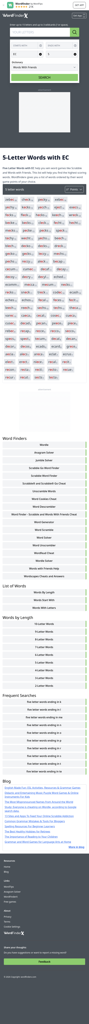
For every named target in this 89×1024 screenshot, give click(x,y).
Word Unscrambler (44, 545)
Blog (6, 871)
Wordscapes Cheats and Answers (44, 576)
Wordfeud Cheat (44, 553)
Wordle (44, 445)
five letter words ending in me (44, 717)
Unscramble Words (44, 491)
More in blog (76, 847)
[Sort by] (74, 189)
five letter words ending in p (44, 740)
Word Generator (44, 522)
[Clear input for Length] (75, 54)
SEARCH (44, 77)
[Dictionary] (44, 67)
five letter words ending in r (44, 748)
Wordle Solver (44, 561)
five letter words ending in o (44, 733)
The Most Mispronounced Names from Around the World (39, 802)
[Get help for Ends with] (75, 45)
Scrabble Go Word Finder (44, 468)
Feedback (44, 961)
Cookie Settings (12, 926)
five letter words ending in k (44, 702)
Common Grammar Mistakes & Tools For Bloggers (35, 821)
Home (7, 866)
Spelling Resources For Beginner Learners (30, 826)
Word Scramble (44, 530)
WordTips (9, 886)
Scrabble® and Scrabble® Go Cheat (44, 483)
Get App (79, 16)
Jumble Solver (44, 460)
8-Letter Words (44, 639)
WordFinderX (10, 896)
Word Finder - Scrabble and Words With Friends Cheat (44, 514)
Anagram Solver (44, 452)
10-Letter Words (44, 624)
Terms (7, 921)
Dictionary (17, 62)
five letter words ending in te (44, 771)
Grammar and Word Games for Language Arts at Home (38, 842)
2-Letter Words (44, 686)
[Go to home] (15, 15)
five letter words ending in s (44, 756)
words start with (44, 600)
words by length (44, 592)
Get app (79, 5)
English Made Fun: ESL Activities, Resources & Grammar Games (43, 788)
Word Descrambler (44, 506)
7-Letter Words (44, 647)
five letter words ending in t (44, 764)
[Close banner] (3, 5)
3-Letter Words (44, 678)
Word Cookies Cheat (44, 499)
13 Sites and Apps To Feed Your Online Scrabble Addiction (39, 816)
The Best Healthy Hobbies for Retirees (27, 831)
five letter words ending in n (44, 725)
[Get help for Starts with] (40, 45)
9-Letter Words (44, 631)
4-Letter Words (44, 670)
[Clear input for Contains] (40, 54)
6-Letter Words (44, 655)
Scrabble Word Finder (44, 476)
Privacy (7, 916)
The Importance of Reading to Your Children (31, 836)
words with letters (44, 608)
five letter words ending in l (44, 709)
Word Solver (44, 537)
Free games (10, 901)
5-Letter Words (44, 662)
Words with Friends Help (44, 568)
